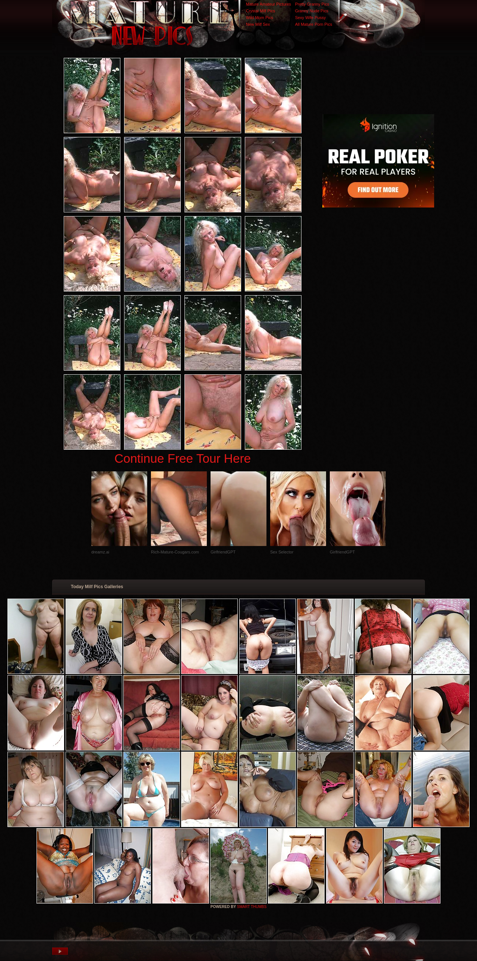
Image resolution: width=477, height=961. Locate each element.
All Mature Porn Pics (313, 24)
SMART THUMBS (251, 907)
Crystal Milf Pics (260, 11)
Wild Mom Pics (259, 17)
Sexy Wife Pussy (310, 17)
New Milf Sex (258, 24)
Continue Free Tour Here (182, 458)
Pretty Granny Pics (312, 4)
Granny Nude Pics (311, 11)
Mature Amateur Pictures (268, 4)
